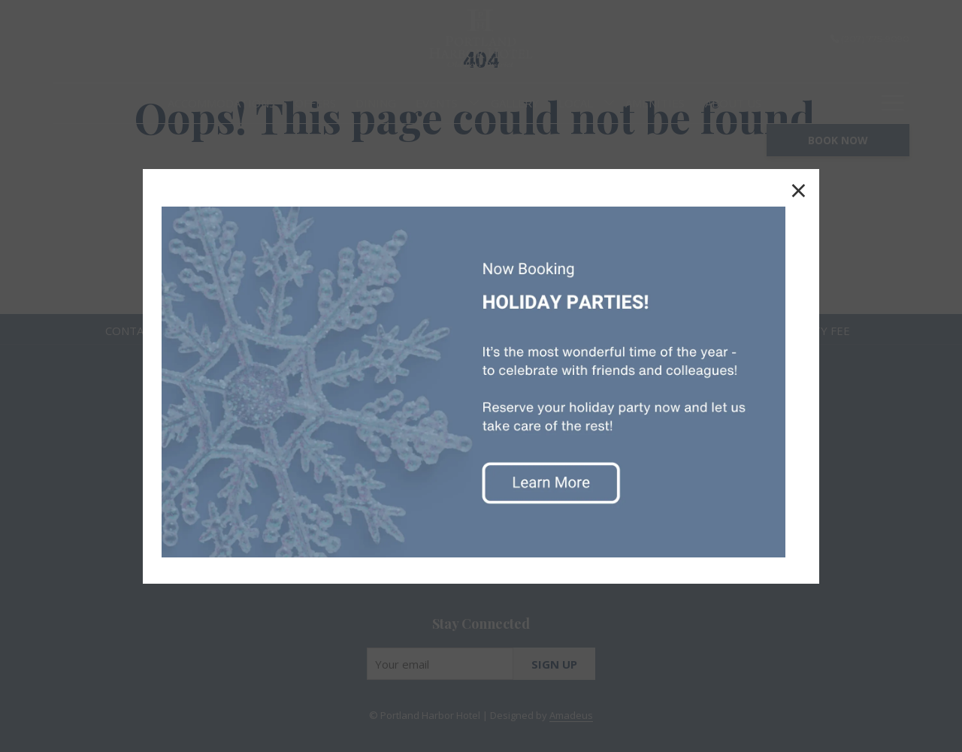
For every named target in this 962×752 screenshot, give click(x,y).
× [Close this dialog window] (798, 190)
